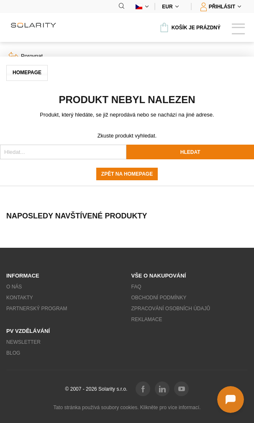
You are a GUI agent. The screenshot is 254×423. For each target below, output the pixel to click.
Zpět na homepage (127, 174)
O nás (14, 287)
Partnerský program (36, 308)
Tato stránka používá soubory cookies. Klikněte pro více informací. (126, 407)
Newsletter (23, 342)
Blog (13, 353)
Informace (22, 275)
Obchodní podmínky (159, 298)
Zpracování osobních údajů (170, 308)
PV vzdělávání (28, 331)
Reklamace (146, 319)
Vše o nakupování (158, 275)
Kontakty (19, 298)
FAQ (136, 287)
